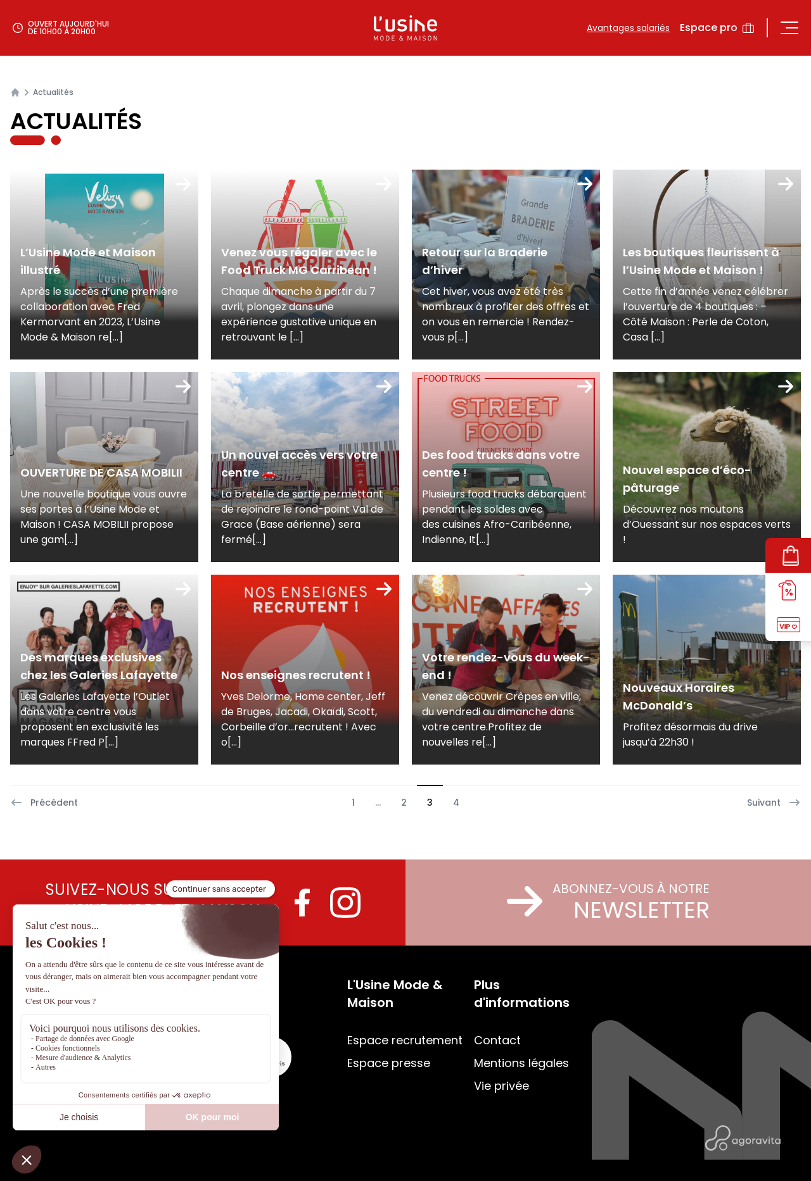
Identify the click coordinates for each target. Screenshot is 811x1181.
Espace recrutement (405, 1040)
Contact (497, 1040)
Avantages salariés (628, 28)
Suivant (774, 802)
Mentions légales (521, 1063)
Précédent (44, 802)
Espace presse (388, 1063)
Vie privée (501, 1086)
